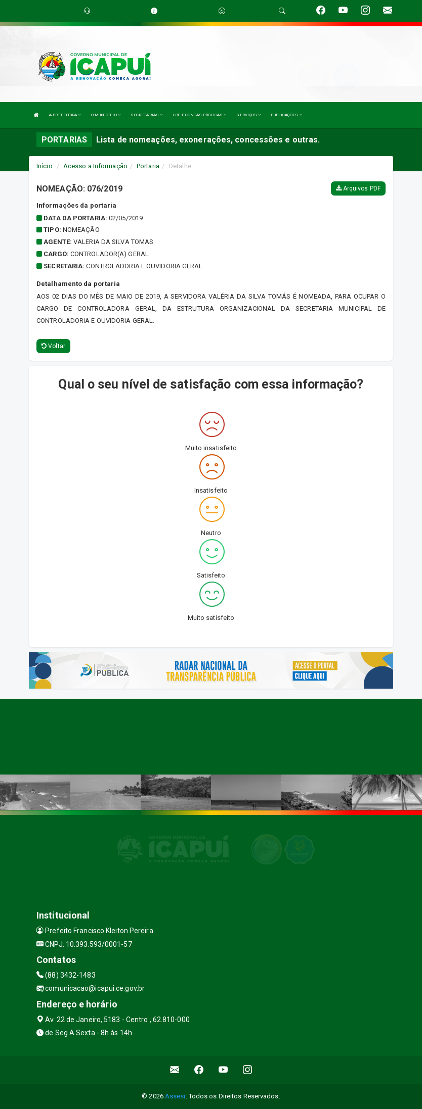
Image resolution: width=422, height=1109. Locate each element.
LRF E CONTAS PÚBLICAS (199, 115)
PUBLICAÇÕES (286, 115)
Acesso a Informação (95, 166)
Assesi (175, 1096)
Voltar (53, 346)
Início (44, 166)
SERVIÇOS (248, 115)
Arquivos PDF (358, 188)
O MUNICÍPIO (105, 115)
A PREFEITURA (64, 115)
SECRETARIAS (146, 115)
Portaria (148, 166)
